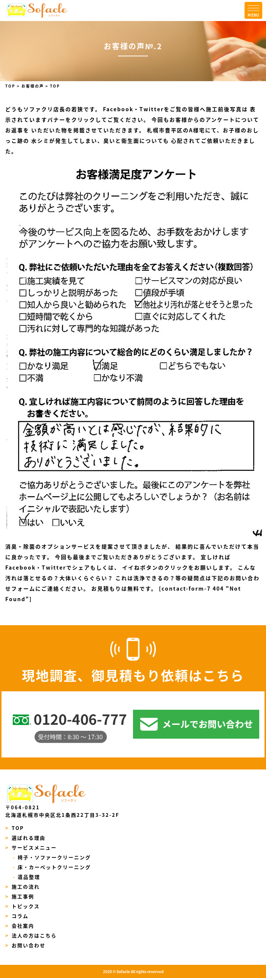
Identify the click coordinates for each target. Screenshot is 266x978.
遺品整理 (27, 876)
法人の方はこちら (31, 935)
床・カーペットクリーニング (52, 867)
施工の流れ (22, 886)
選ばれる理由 (25, 837)
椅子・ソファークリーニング (52, 857)
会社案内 (19, 925)
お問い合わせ (25, 945)
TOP (14, 827)
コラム (17, 915)
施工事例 (19, 896)
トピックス (22, 906)
